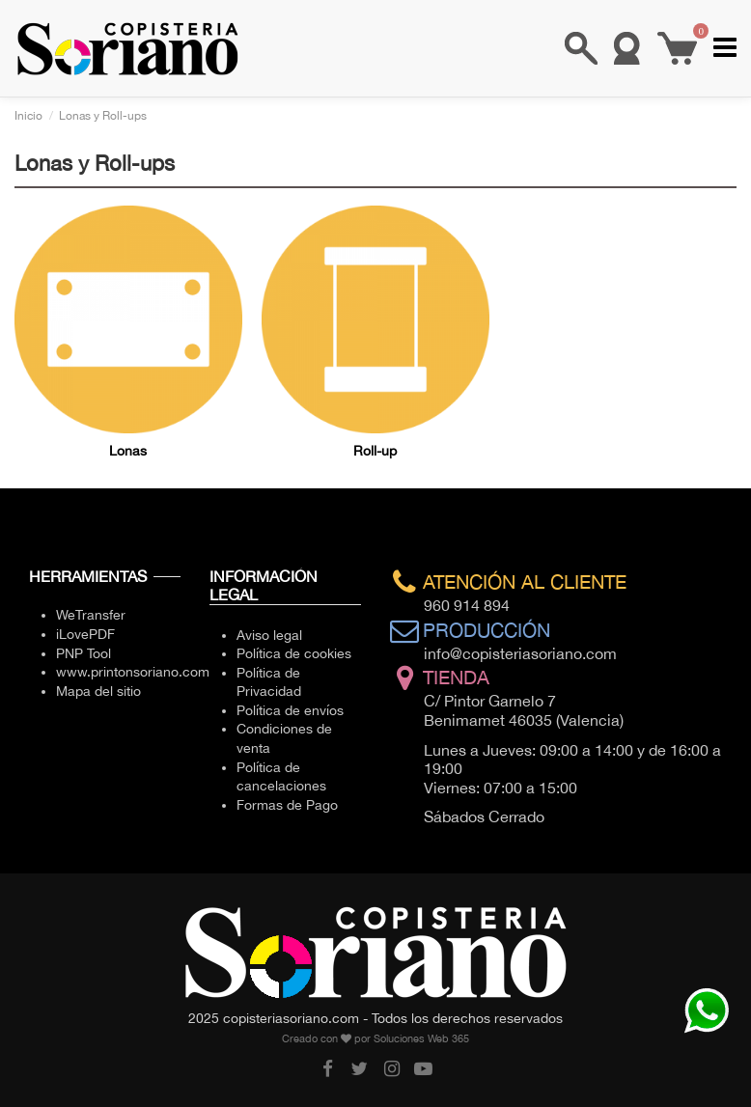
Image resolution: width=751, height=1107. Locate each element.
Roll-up (375, 450)
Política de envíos (290, 710)
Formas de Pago (287, 805)
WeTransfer (90, 615)
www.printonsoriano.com (132, 671)
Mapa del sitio (98, 691)
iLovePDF (85, 634)
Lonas (128, 450)
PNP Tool (83, 653)
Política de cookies (293, 653)
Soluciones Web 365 (421, 1038)
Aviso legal (269, 635)
